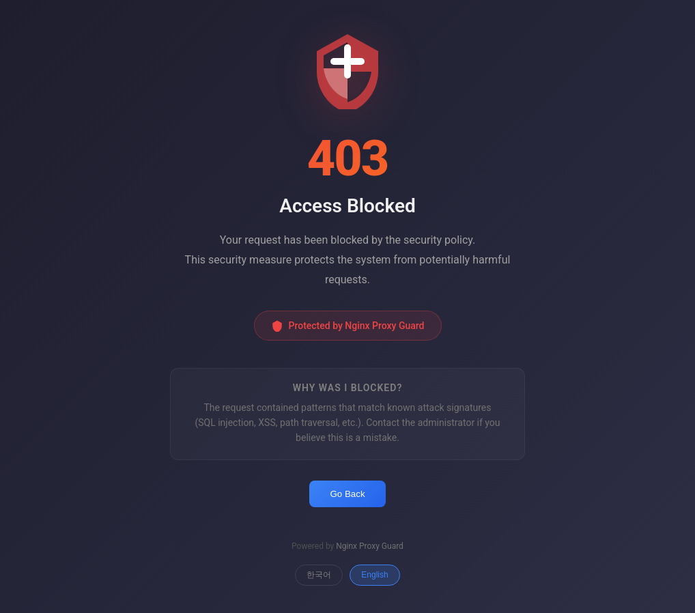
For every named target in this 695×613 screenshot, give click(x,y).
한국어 (319, 575)
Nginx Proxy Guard (369, 546)
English (374, 575)
